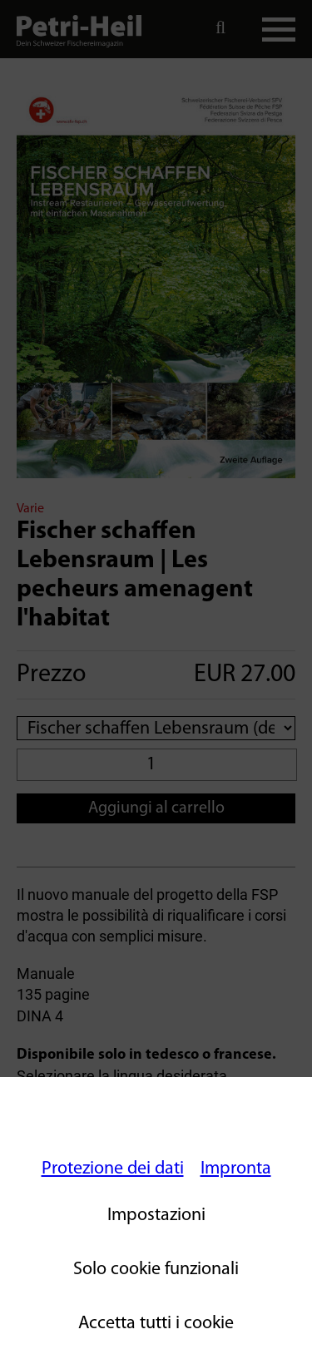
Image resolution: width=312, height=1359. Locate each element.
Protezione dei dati (113, 1169)
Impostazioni (156, 1215)
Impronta (236, 1169)
